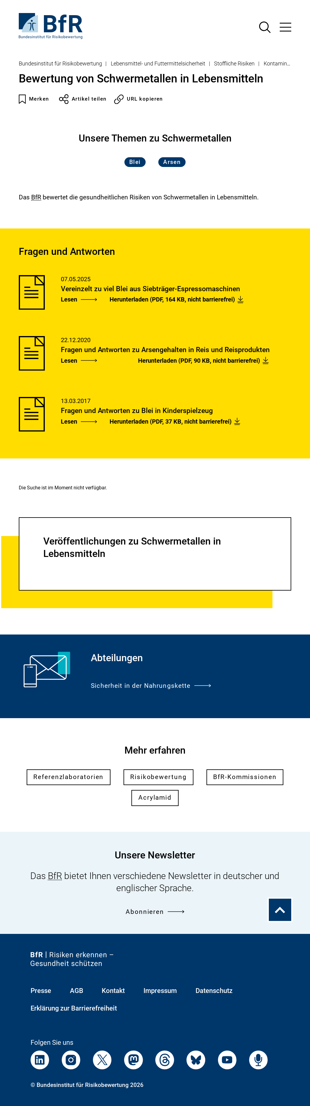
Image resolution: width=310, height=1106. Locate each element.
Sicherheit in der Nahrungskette (151, 686)
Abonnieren (155, 912)
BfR (36, 197)
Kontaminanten (282, 64)
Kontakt (113, 990)
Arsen (172, 162)
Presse (41, 990)
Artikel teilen (83, 99)
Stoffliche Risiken (234, 64)
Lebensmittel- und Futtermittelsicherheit (158, 64)
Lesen (79, 299)
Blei (134, 162)
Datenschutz (214, 990)
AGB (76, 990)
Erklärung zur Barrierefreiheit (74, 1008)
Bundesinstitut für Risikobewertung (60, 64)
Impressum (160, 990)
